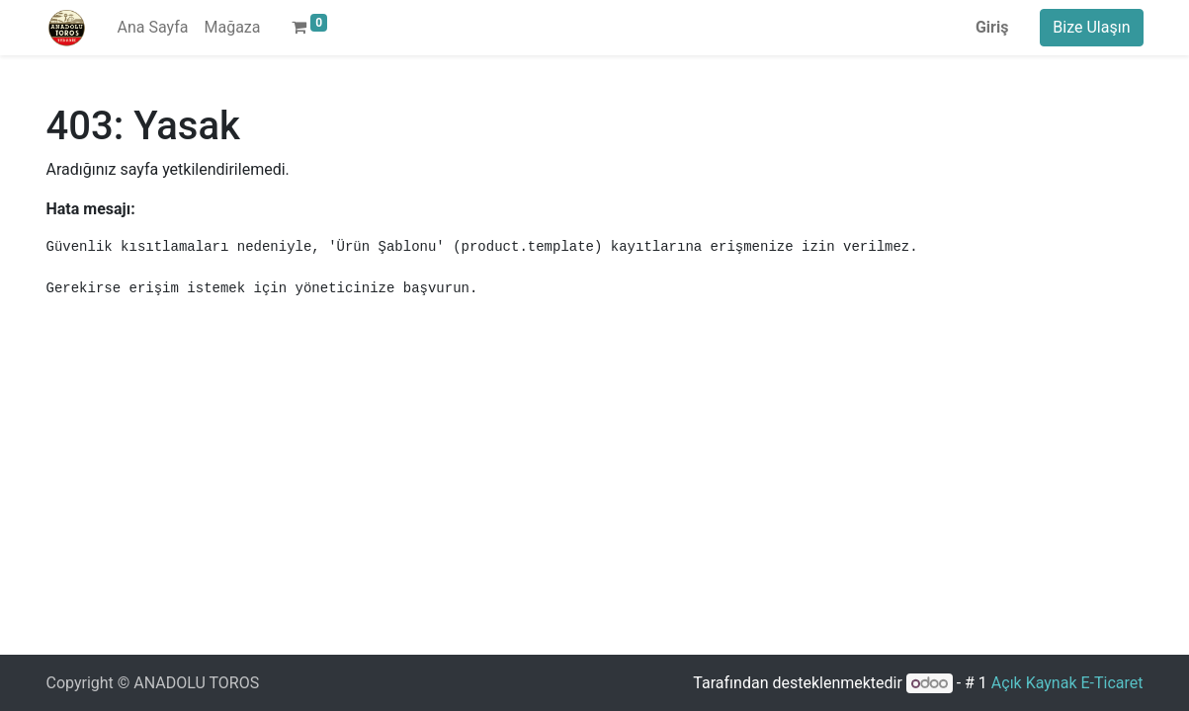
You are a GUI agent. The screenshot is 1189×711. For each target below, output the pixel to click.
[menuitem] (153, 27)
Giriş (992, 27)
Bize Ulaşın (1091, 27)
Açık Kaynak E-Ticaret (1067, 682)
